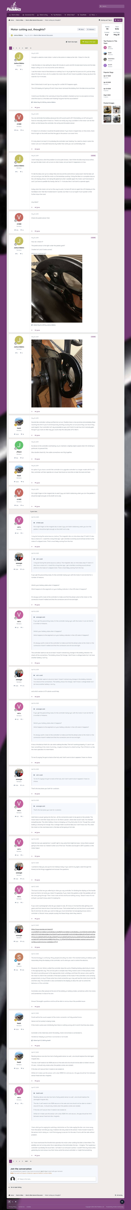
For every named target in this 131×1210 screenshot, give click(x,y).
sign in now (44, 1171)
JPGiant (19, 452)
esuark (110, 64)
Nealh (19, 428)
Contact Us (21, 1206)
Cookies (29, 1206)
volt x (19, 527)
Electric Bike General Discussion (43, 35)
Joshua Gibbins (18, 35)
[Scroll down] (122, 1202)
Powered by (114, 1206)
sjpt (19, 964)
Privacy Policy (12, 1206)
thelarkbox (111, 59)
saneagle (19, 563)
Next (26, 48)
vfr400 (19, 124)
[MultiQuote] (32, 107)
